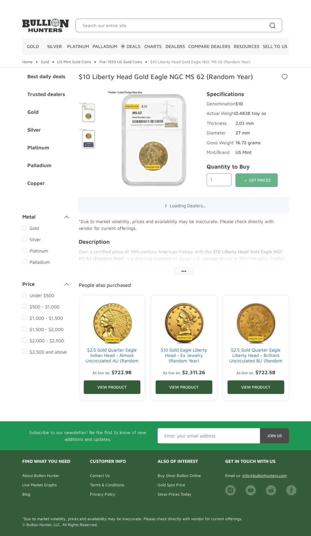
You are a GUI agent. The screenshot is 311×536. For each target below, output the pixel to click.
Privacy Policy (102, 494)
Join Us (274, 435)
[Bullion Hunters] (45, 25)
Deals (130, 46)
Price (45, 284)
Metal (45, 216)
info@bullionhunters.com (264, 475)
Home (27, 62)
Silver (54, 46)
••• (183, 271)
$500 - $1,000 (44, 306)
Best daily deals (46, 76)
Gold (33, 46)
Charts (153, 46)
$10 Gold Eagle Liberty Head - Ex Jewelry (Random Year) (184, 355)
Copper (36, 183)
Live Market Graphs (39, 484)
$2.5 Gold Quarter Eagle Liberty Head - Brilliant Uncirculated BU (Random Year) (255, 358)
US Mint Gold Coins (74, 62)
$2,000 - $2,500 (47, 340)
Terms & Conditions (107, 484)
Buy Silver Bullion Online (179, 475)
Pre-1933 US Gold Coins (120, 62)
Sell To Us (275, 46)
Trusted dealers (46, 94)
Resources (246, 46)
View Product (112, 387)
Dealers (175, 46)
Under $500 (42, 295)
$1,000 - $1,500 (46, 318)
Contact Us (100, 475)
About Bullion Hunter (40, 475)
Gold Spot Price (171, 484)
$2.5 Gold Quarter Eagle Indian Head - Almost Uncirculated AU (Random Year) (111, 358)
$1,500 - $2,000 (46, 329)
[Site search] (273, 25)
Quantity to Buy (228, 166)
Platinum (78, 46)
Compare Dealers (209, 46)
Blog (26, 494)
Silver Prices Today (174, 494)
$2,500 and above (48, 351)
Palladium (104, 46)
